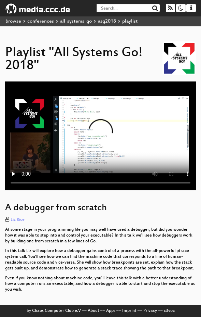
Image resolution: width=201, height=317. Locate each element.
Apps (110, 310)
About (93, 310)
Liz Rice (18, 219)
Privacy (150, 310)
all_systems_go (76, 21)
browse (13, 21)
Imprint (129, 310)
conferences (40, 21)
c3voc (169, 310)
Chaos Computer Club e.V (56, 310)
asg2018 (107, 21)
